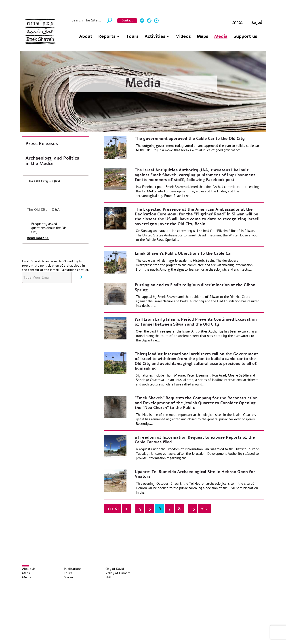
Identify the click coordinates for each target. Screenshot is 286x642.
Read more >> (38, 238)
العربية (257, 22)
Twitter (149, 20)
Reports (107, 36)
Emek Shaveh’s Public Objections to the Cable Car (183, 253)
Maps (202, 36)
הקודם (112, 508)
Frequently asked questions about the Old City (49, 228)
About (85, 36)
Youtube (156, 20)
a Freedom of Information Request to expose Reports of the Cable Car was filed (195, 440)
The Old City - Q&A (43, 181)
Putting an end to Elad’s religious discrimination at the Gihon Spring (195, 287)
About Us (29, 569)
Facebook (142, 20)
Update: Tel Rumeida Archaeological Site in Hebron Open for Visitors (195, 474)
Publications (72, 569)
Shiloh (109, 577)
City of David (114, 569)
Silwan (68, 577)
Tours (132, 36)
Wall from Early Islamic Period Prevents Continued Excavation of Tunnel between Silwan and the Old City (196, 322)
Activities (155, 36)
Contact (127, 20)
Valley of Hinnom (117, 573)
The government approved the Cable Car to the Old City (190, 138)
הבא (204, 508)
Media (220, 36)
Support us (245, 36)
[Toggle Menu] (25, 565)
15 (193, 508)
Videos (183, 36)
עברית (238, 22)
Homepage (71, 36)
